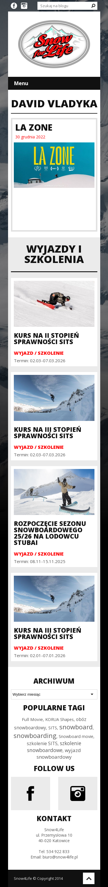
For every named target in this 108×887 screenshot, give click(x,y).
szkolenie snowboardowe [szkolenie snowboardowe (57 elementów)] (54, 747)
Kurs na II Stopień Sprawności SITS (46, 338)
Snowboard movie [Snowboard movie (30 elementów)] (76, 736)
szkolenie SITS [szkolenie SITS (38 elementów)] (42, 743)
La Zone (33, 127)
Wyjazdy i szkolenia (54, 254)
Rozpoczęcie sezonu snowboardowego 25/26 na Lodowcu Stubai (50, 533)
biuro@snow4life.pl (60, 857)
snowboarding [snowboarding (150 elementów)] (35, 735)
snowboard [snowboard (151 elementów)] (76, 726)
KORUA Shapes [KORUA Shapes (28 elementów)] (59, 719)
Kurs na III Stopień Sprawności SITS (47, 432)
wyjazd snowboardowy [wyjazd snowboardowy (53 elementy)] (59, 753)
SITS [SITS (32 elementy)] (52, 727)
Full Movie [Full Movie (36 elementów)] (32, 719)
